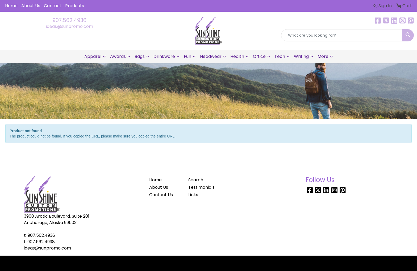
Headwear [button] (211, 56)
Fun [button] (187, 56)
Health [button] (237, 56)
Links (193, 195)
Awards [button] (118, 56)
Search (195, 180)
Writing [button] (301, 56)
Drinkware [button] (164, 56)
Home (11, 6)
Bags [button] (140, 56)
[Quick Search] (342, 35)
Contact (52, 6)
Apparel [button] (92, 56)
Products (74, 6)
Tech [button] (279, 56)
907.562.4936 (69, 20)
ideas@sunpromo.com (69, 26)
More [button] (323, 56)
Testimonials (201, 187)
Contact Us (161, 195)
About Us (30, 6)
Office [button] (259, 56)
